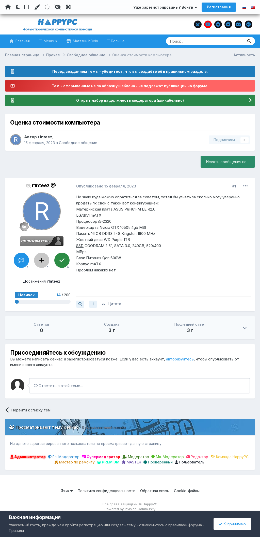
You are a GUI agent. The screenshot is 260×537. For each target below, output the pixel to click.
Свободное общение (78, 142)
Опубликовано (106, 186)
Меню (50, 41)
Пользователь (189, 462)
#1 (234, 186)
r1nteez (45, 136)
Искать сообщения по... (228, 161)
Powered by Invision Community (130, 509)
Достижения (41, 281)
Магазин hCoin (85, 41)
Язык (67, 490)
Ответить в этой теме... (58, 385)
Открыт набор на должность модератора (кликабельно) (130, 100)
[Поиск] (195, 41)
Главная (22, 41)
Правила (16, 530)
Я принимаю (232, 524)
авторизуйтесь (180, 359)
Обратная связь (154, 490)
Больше (118, 41)
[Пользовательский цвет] (37, 7)
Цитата (114, 304)
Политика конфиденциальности (106, 490)
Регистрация (219, 7)
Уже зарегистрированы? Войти (165, 7)
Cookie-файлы (187, 490)
